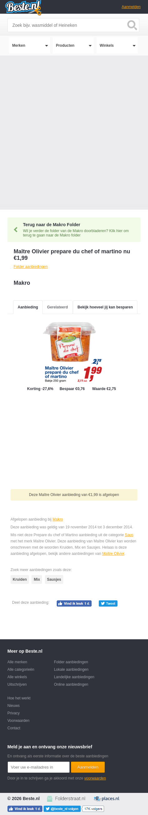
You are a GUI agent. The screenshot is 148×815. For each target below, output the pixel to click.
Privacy (13, 713)
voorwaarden (95, 778)
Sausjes (54, 579)
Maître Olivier (113, 553)
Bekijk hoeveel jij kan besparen (105, 307)
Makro (58, 519)
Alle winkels (17, 677)
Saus (129, 535)
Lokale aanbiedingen (71, 669)
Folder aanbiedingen (71, 662)
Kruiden (20, 579)
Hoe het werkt (19, 698)
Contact (13, 728)
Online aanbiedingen (71, 684)
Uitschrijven (17, 684)
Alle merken (17, 662)
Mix (37, 579)
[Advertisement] (74, 133)
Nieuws (13, 705)
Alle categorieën (20, 669)
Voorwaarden (18, 720)
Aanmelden (131, 7)
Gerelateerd (57, 307)
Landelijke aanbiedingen (74, 677)
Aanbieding (28, 307)
